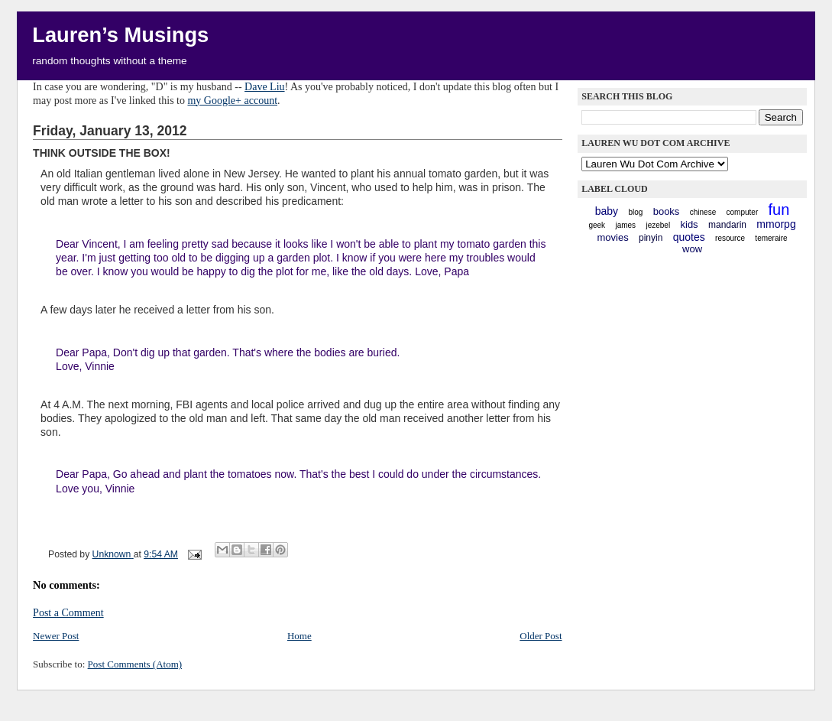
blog (635, 212)
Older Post (541, 635)
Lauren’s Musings (120, 35)
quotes (689, 237)
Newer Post (56, 635)
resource (730, 238)
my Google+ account (232, 100)
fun (779, 209)
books (666, 211)
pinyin (650, 237)
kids (689, 224)
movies (612, 237)
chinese (703, 212)
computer (743, 212)
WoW (692, 249)
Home (299, 635)
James (625, 225)
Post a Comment (68, 613)
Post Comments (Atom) (135, 664)
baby (606, 211)
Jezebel (658, 225)
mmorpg (775, 224)
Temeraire (771, 238)
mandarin (727, 224)
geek (596, 225)
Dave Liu (264, 87)
